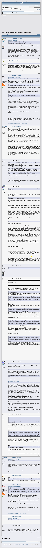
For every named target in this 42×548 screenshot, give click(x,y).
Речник (10, 12)
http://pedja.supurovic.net (11, 123)
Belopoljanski (4, 38)
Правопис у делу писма (28, 32)
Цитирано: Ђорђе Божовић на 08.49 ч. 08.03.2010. (14, 486)
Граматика (18, 12)
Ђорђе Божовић (4, 126)
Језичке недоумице (9, 13)
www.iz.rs (15, 123)
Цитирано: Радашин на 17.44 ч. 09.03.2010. (13, 459)
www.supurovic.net (19, 123)
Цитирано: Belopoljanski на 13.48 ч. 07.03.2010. (14, 77)
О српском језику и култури (13, 32)
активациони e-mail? (11, 7)
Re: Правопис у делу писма (16, 75)
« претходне (35, 33)
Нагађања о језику (20, 32)
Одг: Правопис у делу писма (16, 60)
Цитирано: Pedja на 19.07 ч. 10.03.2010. (13, 518)
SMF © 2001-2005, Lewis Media (24, 544)
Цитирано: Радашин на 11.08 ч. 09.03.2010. (13, 374)
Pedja (3, 75)
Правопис (14, 12)
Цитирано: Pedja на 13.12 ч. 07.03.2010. (13, 40)
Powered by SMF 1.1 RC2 (17, 544)
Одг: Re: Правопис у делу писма (17, 38)
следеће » (38, 33)
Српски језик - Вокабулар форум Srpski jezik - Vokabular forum (6, 32)
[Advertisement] (21, 23)
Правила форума (5, 12)
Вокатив (3, 13)
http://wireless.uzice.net (24, 123)
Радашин (3, 159)
